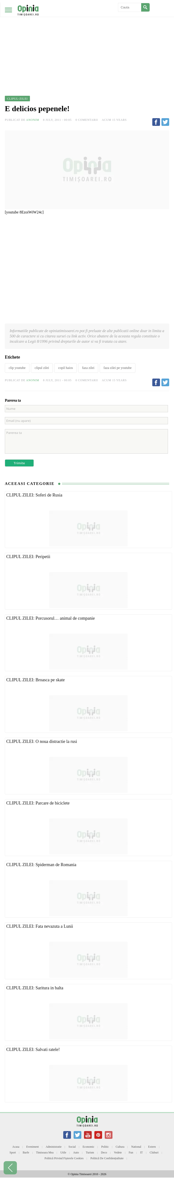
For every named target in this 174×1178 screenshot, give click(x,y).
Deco (104, 1152)
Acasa (15, 1146)
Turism (90, 1152)
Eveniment (32, 1146)
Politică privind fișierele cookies (64, 1158)
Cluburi (154, 1152)
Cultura (120, 1146)
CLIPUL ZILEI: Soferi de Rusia (34, 495)
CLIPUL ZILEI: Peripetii (28, 556)
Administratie (54, 1146)
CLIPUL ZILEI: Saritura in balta (34, 987)
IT (141, 1152)
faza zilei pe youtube (118, 368)
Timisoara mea (45, 1152)
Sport (13, 1152)
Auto (76, 1152)
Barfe (26, 1152)
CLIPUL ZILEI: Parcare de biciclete (38, 803)
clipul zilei (42, 368)
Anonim (32, 120)
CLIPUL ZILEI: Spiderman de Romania (41, 864)
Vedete (118, 1152)
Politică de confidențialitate (107, 1158)
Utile (63, 1152)
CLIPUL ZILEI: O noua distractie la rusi (41, 741)
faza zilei (88, 368)
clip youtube (17, 368)
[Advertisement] (87, 36)
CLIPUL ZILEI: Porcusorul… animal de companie (50, 618)
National (136, 1146)
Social (72, 1146)
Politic (105, 1146)
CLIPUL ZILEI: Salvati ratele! (33, 1049)
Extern (152, 1146)
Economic (88, 1146)
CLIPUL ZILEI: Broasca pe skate (35, 679)
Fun (131, 1152)
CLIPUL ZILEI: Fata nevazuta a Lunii (39, 926)
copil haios (65, 368)
